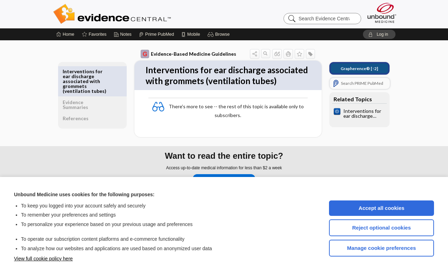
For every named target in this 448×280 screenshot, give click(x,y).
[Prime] (156, 34)
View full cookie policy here (43, 258)
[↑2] (354, 68)
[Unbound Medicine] (381, 13)
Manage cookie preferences (381, 248)
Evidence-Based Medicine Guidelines (183, 54)
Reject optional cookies (381, 228)
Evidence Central (139, 14)
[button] (220, 34)
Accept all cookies (382, 208)
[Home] (65, 34)
